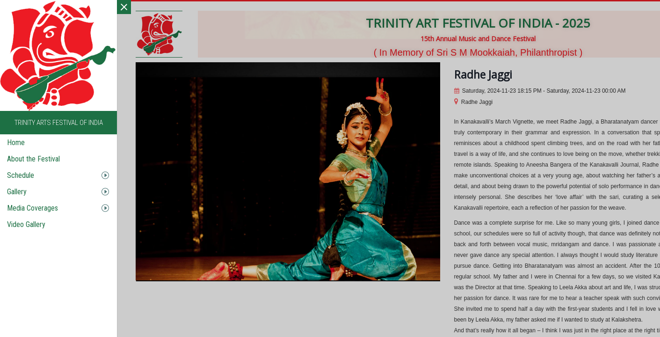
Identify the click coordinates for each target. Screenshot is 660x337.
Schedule (20, 175)
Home (16, 142)
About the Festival (33, 158)
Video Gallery (26, 224)
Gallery (17, 191)
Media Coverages (32, 208)
